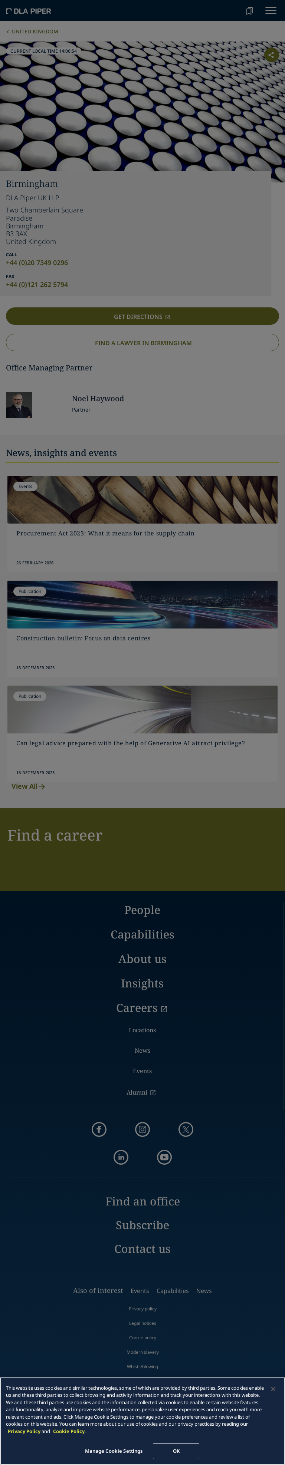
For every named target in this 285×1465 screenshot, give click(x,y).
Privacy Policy (24, 1431)
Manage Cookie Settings (114, 1451)
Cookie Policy (69, 1431)
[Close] (273, 1389)
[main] (142, 1421)
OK (176, 1451)
